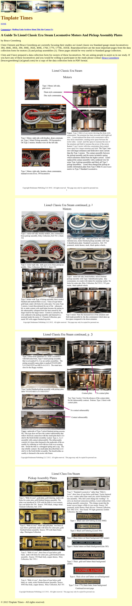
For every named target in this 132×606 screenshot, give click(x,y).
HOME (3, 24)
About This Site (37, 29)
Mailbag (15, 29)
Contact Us (48, 29)
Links (21, 29)
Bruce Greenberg (110, 57)
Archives (27, 29)
